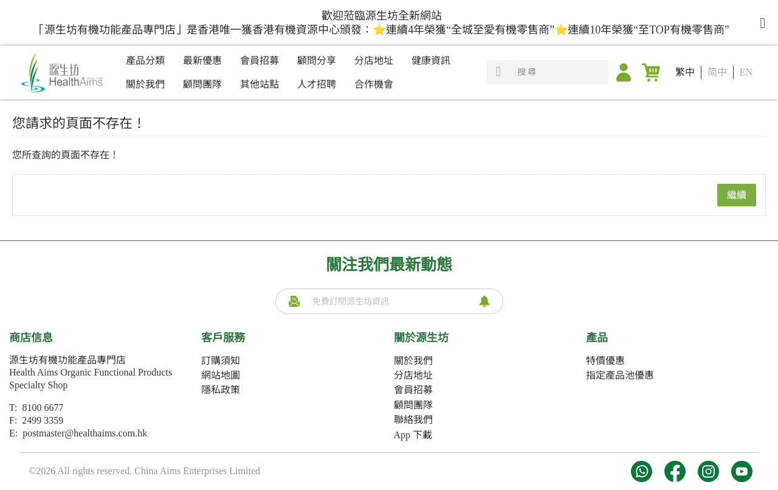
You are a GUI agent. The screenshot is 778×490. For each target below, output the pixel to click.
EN (746, 72)
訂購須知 (220, 360)
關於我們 (413, 360)
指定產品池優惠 (620, 375)
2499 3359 (42, 420)
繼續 (736, 195)
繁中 (685, 72)
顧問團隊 (413, 405)
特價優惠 (605, 360)
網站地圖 (220, 375)
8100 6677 (42, 407)
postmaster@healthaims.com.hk (84, 433)
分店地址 (413, 375)
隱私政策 (220, 390)
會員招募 (413, 390)
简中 (717, 72)
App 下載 (413, 435)
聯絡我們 (413, 420)
